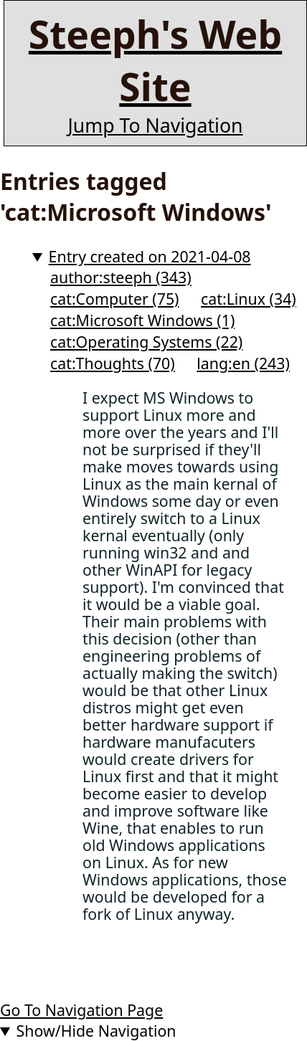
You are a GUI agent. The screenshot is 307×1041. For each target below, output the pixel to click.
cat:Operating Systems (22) (146, 341)
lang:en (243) (243, 363)
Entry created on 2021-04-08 (150, 256)
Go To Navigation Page (81, 1009)
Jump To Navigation (154, 125)
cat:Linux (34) (248, 298)
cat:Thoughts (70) (112, 363)
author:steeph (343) (121, 277)
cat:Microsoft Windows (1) (142, 320)
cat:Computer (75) (114, 298)
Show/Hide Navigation (96, 1030)
